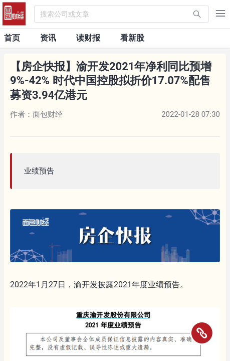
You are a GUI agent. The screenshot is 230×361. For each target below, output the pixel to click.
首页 (12, 38)
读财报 (88, 38)
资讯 (48, 38)
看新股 (132, 38)
